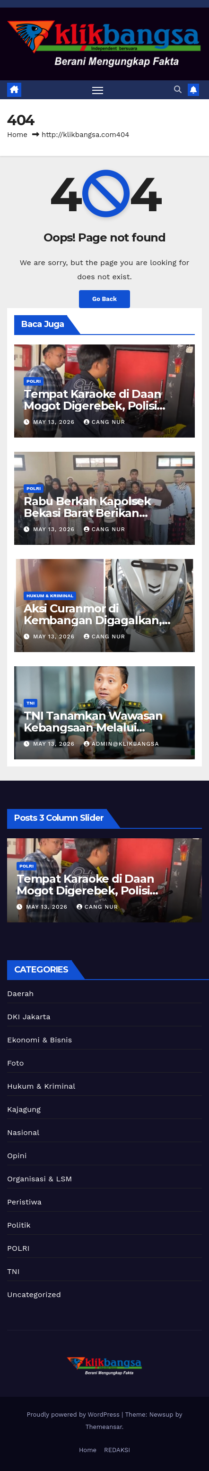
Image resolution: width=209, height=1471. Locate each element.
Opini (16, 1155)
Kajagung (24, 1109)
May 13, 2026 (55, 422)
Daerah (20, 993)
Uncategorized (34, 1294)
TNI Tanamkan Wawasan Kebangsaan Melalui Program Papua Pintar (93, 727)
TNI (30, 702)
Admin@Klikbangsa (121, 743)
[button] (178, 89)
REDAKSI (117, 1450)
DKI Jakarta (29, 1016)
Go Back (104, 298)
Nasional (23, 1132)
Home (17, 134)
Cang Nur (104, 422)
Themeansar (104, 1426)
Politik (19, 1225)
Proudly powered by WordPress (74, 1414)
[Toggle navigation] (97, 89)
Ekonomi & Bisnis (39, 1039)
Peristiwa (24, 1201)
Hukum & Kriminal (49, 595)
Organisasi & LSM (39, 1178)
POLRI (33, 381)
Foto (15, 1062)
